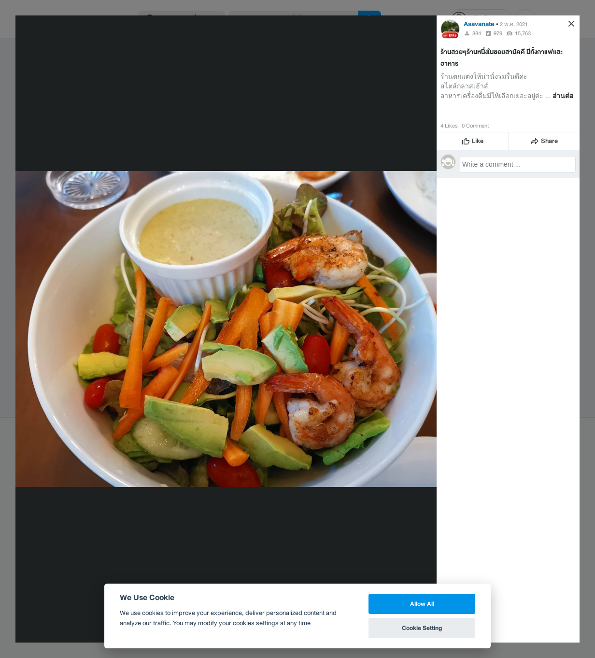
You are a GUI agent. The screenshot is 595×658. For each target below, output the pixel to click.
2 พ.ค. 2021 (514, 24)
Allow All (422, 603)
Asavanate (479, 24)
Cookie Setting (422, 627)
